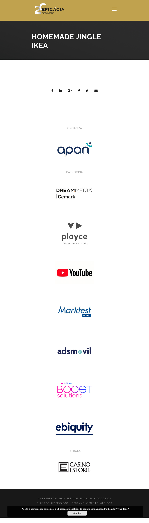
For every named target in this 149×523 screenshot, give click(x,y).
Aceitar (77, 513)
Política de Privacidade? (116, 509)
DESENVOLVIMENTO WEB (89, 503)
